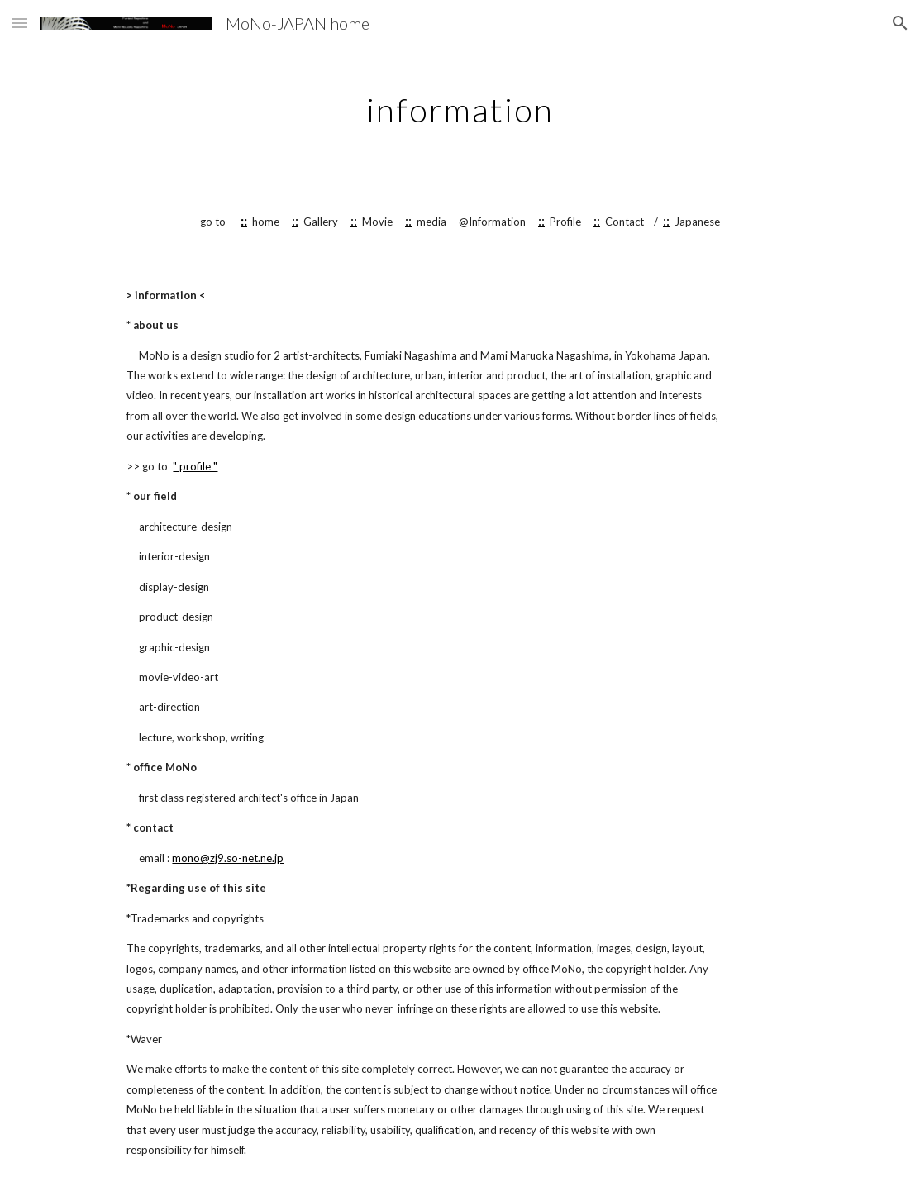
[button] (20, 22)
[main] (460, 103)
